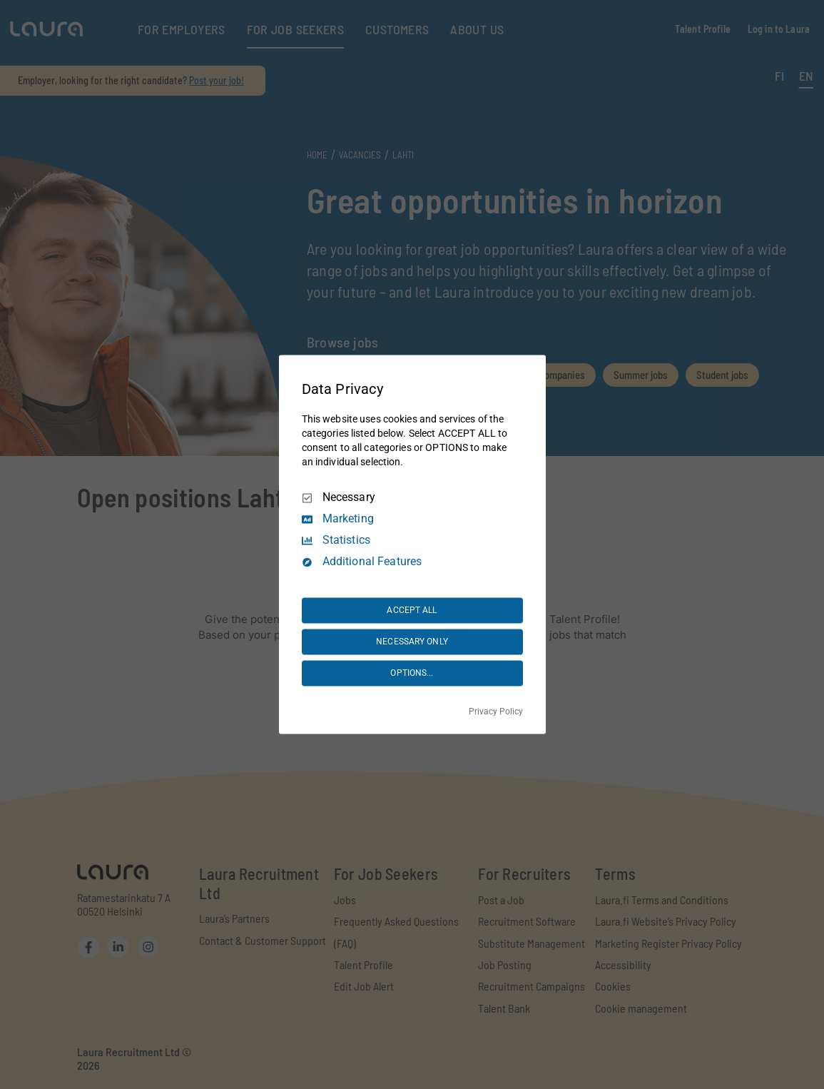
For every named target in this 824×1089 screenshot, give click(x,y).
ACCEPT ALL (412, 610)
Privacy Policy (496, 712)
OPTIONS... (411, 673)
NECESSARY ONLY (412, 642)
